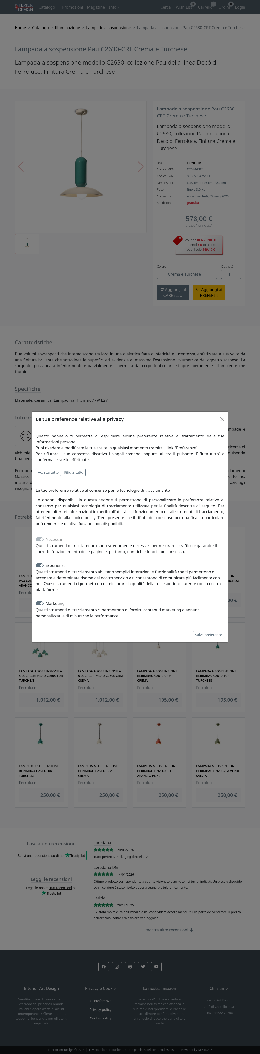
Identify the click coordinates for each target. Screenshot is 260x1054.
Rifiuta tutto (73, 472)
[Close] (222, 419)
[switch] (40, 565)
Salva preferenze (208, 634)
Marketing (55, 603)
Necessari (55, 539)
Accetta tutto (48, 472)
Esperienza (56, 565)
